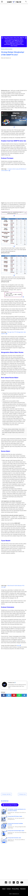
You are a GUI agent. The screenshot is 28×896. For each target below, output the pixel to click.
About (3, 888)
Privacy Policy (15, 888)
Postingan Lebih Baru (6, 794)
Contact (9, 888)
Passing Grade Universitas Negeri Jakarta (16, 830)
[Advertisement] (14, 20)
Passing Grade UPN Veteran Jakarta (15, 816)
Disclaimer (23, 888)
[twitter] (8, 695)
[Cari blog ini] (26, 2)
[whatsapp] (19, 695)
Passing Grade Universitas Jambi (14, 837)
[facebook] (3, 695)
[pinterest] (14, 695)
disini (18, 645)
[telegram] (24, 695)
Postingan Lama (22, 794)
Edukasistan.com (15, 893)
